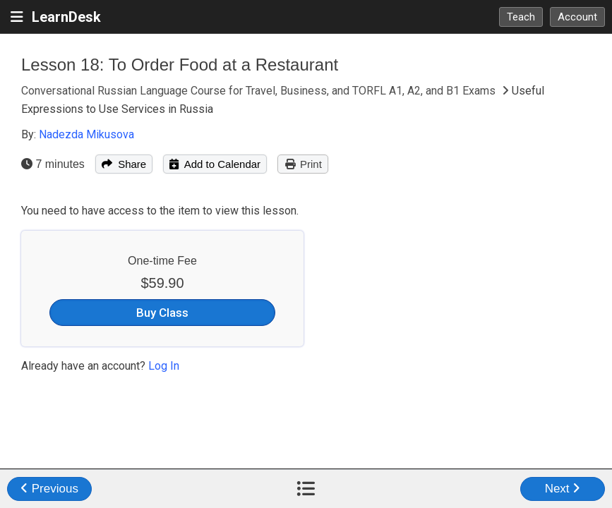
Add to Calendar (214, 164)
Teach (521, 17)
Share (124, 164)
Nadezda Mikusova (86, 134)
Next (563, 488)
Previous (49, 488)
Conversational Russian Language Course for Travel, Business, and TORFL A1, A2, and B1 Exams (259, 90)
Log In (163, 366)
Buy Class (162, 313)
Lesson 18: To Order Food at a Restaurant (179, 64)
